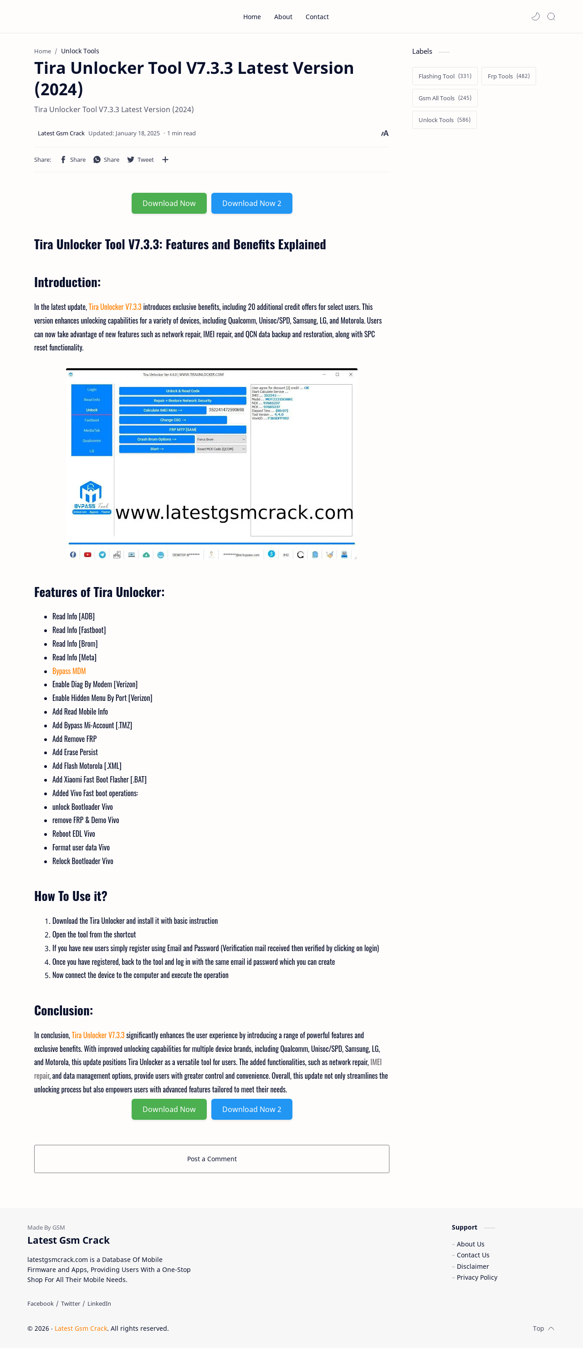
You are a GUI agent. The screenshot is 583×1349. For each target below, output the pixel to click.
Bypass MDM (69, 670)
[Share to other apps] (165, 160)
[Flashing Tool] (445, 76)
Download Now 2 (251, 204)
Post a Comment (212, 1158)
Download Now (169, 204)
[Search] (551, 16)
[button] (535, 16)
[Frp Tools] (508, 76)
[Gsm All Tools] (445, 98)
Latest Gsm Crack (81, 1329)
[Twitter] (70, 1304)
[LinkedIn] (99, 1304)
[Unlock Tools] (444, 120)
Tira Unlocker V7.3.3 (115, 307)
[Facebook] (40, 1304)
